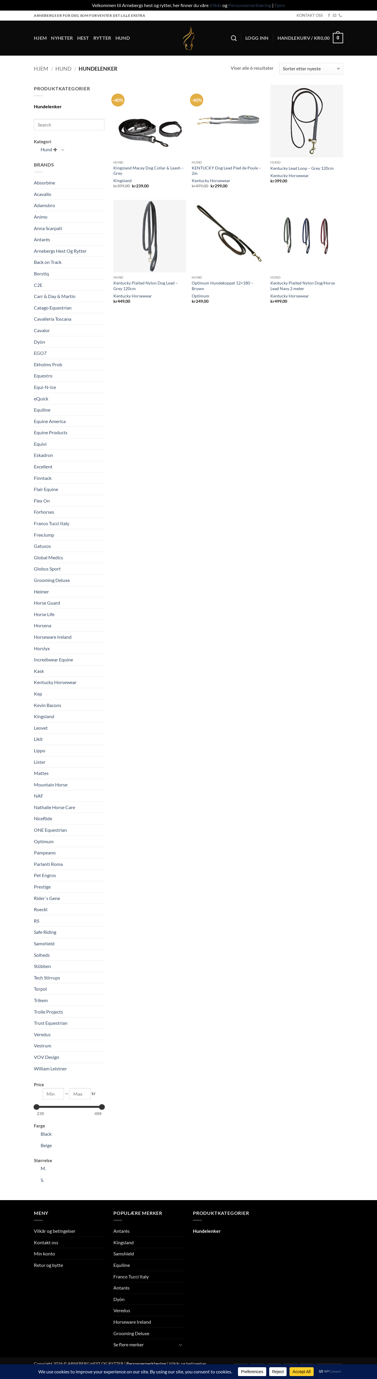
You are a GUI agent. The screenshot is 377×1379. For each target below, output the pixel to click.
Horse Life (44, 614)
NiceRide (43, 818)
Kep (38, 693)
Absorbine (44, 182)
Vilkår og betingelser (54, 1231)
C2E (38, 285)
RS (36, 921)
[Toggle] (62, 149)
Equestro (43, 375)
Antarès (42, 239)
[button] (257, 38)
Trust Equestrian (50, 1023)
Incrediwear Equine (53, 659)
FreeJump (44, 535)
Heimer (41, 591)
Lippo (39, 750)
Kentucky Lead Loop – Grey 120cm (302, 168)
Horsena (42, 625)
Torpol (40, 989)
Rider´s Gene (47, 898)
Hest (83, 38)
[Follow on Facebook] (329, 16)
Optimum (44, 841)
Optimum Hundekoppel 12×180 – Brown (222, 285)
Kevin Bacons (47, 705)
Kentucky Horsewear (55, 682)
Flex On (42, 500)
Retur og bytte (48, 1265)
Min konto (44, 1253)
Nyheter (62, 38)
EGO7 (40, 353)
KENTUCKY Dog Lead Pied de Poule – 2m (226, 170)
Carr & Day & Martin (54, 296)
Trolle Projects (48, 1011)
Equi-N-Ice (45, 387)
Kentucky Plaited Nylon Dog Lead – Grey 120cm (145, 285)
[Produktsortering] (311, 68)
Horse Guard (47, 603)
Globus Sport (47, 568)
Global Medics (48, 557)
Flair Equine (46, 489)
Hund (122, 38)
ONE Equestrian (50, 830)
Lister (39, 762)
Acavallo (42, 194)
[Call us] (340, 16)
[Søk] (234, 38)
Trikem (41, 1000)
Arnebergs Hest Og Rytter (60, 251)
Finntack (43, 478)
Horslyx (42, 648)
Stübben (42, 966)
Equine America (50, 421)
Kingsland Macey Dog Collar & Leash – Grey (148, 170)
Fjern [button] (280, 5)
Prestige (42, 886)
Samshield (44, 943)
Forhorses (44, 512)
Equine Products (50, 432)
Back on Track (48, 262)
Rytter (102, 38)
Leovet (41, 728)
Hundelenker (48, 106)
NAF (38, 796)
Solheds (42, 955)
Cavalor (42, 330)
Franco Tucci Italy (51, 523)
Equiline (42, 409)
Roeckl (40, 909)
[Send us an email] (334, 16)
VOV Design (46, 1057)
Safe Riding (45, 932)
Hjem (40, 38)
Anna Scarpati (48, 228)
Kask (39, 671)
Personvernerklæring (249, 5)
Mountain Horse (50, 784)
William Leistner (50, 1068)
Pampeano (45, 852)
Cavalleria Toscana (52, 319)
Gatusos (42, 546)
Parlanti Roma (48, 864)
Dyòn (39, 342)
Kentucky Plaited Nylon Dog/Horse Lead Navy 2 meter (302, 285)
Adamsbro (44, 205)
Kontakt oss (46, 1242)
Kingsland (44, 716)
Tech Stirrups (47, 977)
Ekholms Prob (48, 364)
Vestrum (42, 1045)
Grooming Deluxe (52, 580)
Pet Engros (45, 875)
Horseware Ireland (53, 637)
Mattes (41, 773)
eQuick (41, 398)
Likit (38, 739)
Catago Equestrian (53, 307)
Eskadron (43, 455)
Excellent (43, 466)
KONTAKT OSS (310, 15)
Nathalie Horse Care (54, 807)
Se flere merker (128, 1344)
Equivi (40, 444)
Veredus (42, 1034)
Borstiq (41, 273)
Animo (40, 216)
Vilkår (215, 5)
